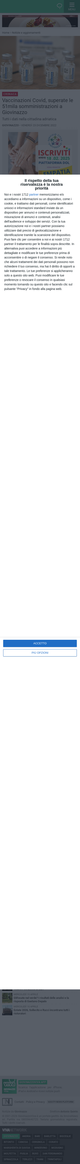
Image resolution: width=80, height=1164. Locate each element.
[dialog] (40, 582)
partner (34, 194)
